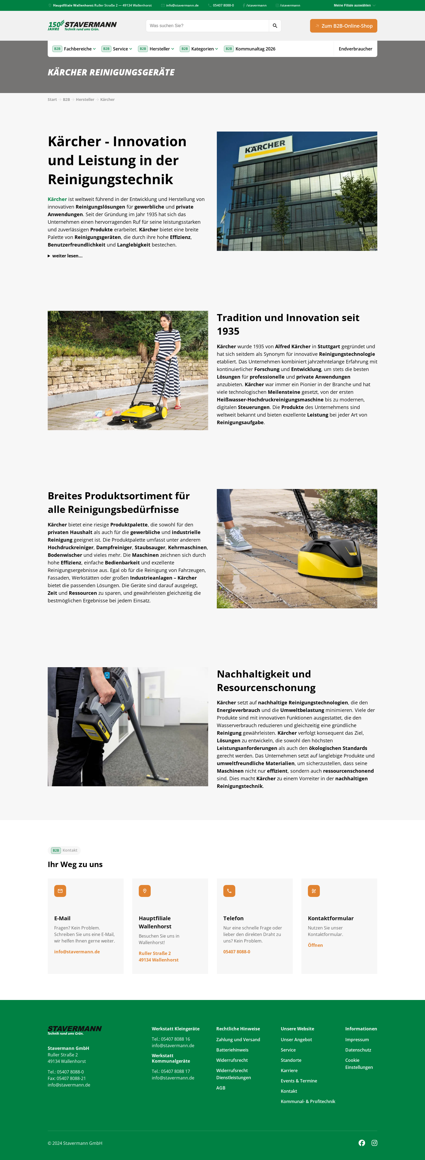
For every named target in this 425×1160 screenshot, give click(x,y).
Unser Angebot (296, 1040)
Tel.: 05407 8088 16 (171, 1039)
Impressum (357, 1040)
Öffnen (315, 945)
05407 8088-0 (221, 5)
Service (120, 49)
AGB (221, 1088)
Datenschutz (358, 1050)
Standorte (291, 1060)
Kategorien (202, 49)
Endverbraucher (355, 49)
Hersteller (160, 49)
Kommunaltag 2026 (255, 49)
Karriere (289, 1070)
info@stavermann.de (180, 5)
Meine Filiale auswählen (352, 5)
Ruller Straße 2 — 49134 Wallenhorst (100, 5)
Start (52, 99)
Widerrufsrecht (232, 1060)
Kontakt (289, 1091)
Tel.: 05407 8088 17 (171, 1071)
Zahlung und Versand (238, 1040)
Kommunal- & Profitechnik (308, 1101)
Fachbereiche (78, 49)
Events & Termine (299, 1081)
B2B (66, 99)
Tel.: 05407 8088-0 (66, 1072)
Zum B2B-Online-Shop (343, 25)
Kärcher (107, 99)
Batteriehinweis (232, 1050)
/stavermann (255, 5)
